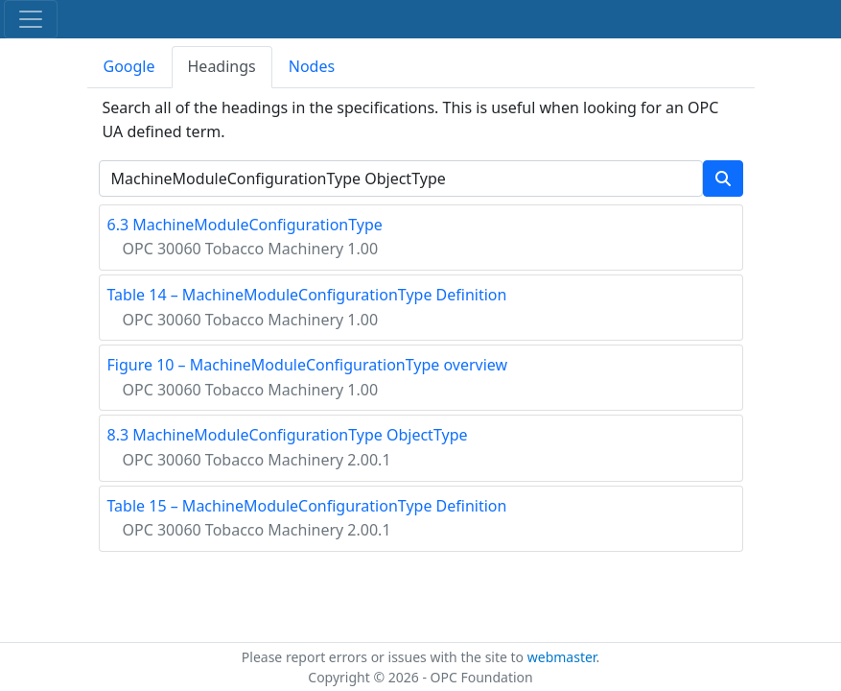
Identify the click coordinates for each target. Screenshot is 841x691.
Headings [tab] (222, 66)
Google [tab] (129, 66)
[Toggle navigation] (31, 19)
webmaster (561, 657)
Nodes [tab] (312, 66)
